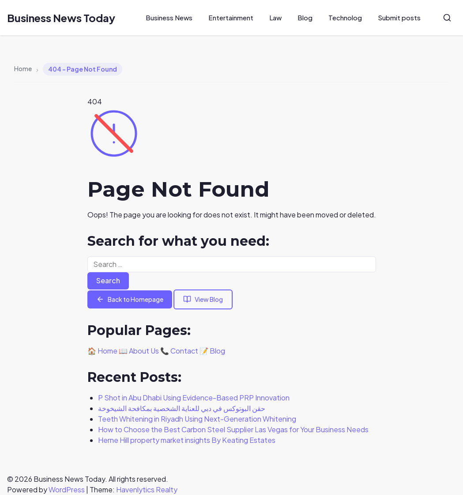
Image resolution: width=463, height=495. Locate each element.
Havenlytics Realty (146, 489)
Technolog (345, 17)
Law (275, 17)
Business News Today (61, 17)
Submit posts (399, 17)
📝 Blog (212, 350)
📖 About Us (139, 350)
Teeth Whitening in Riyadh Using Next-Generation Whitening (197, 418)
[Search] (447, 18)
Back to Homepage (129, 299)
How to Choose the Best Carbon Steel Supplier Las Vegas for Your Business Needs (233, 429)
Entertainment (230, 17)
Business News (169, 17)
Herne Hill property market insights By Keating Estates (186, 440)
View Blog (203, 299)
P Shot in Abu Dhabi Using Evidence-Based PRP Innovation (194, 397)
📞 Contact (179, 350)
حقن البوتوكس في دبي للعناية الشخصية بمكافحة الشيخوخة (181, 408)
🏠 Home (102, 350)
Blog (304, 17)
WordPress (67, 489)
